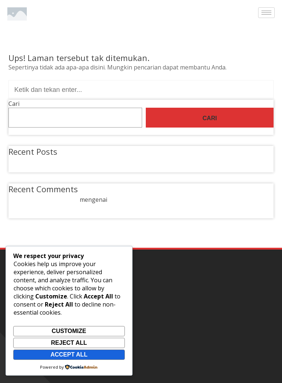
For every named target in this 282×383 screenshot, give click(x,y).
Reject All (69, 343)
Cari (13, 104)
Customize (69, 331)
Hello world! (34, 161)
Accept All (68, 354)
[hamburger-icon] (266, 12)
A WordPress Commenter (43, 200)
